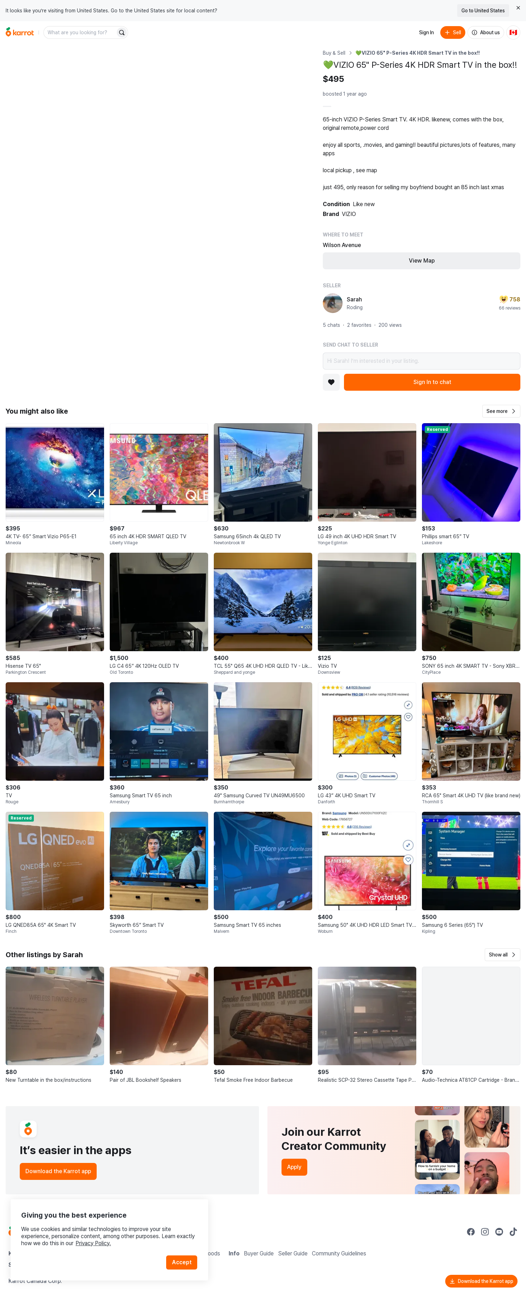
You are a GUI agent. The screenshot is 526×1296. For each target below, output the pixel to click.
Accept (182, 1260)
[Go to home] (20, 32)
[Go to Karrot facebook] (471, 1232)
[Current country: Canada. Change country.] (513, 32)
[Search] (122, 32)
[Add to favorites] (331, 382)
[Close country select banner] (518, 8)
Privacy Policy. (94, 1241)
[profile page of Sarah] (333, 303)
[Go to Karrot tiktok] (513, 1232)
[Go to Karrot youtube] (499, 1232)
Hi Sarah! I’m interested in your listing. (421, 361)
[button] (501, 411)
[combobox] (80, 32)
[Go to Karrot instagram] (485, 1232)
